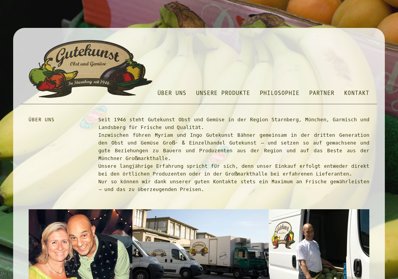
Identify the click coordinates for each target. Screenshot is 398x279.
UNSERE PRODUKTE (223, 93)
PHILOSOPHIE (279, 93)
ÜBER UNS (172, 93)
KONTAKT (356, 93)
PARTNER (322, 93)
